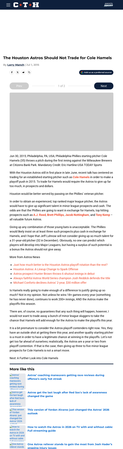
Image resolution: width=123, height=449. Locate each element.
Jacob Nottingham (77, 215)
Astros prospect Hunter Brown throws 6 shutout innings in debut (54, 273)
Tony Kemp (103, 215)
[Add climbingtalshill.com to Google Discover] (96, 72)
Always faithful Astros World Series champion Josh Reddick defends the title (61, 278)
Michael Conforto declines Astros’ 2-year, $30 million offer (49, 282)
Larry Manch (15, 64)
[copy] (29, 72)
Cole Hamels (81, 177)
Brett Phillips (55, 215)
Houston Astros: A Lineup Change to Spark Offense (45, 269)
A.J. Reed (39, 215)
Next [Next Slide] (104, 86)
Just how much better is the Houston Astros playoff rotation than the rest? (60, 264)
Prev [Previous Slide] (19, 86)
